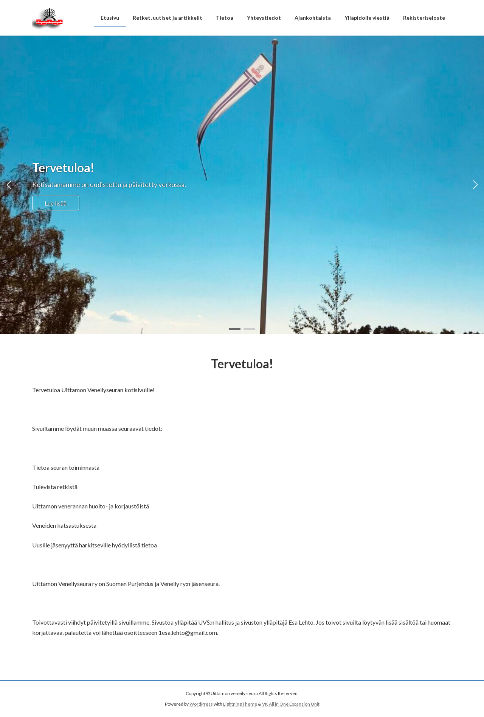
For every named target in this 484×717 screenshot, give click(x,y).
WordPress (201, 704)
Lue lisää (56, 202)
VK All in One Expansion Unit (291, 704)
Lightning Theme (240, 704)
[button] (234, 329)
